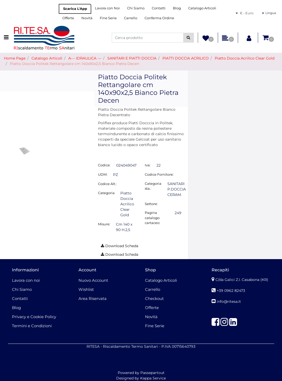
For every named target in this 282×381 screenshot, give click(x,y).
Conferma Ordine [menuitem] (159, 18)
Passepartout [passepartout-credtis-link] (152, 372)
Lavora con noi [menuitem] (26, 280)
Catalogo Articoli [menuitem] (202, 8)
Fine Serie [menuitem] (108, 18)
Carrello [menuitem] (130, 18)
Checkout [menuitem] (154, 298)
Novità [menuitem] (87, 18)
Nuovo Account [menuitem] (93, 280)
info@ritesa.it (229, 301)
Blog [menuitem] (177, 8)
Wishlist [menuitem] (86, 289)
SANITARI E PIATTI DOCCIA (131, 58)
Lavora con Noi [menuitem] (107, 8)
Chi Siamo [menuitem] (136, 8)
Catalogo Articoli (46, 58)
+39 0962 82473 (231, 290)
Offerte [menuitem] (68, 18)
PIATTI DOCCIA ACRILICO (185, 58)
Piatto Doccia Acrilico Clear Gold (244, 58)
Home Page (14, 58)
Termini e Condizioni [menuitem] (32, 325)
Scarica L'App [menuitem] (75, 8)
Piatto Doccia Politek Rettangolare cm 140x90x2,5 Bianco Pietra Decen (74, 63)
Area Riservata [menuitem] (92, 298)
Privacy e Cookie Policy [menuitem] (34, 316)
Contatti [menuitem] (159, 8)
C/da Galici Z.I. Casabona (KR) (241, 279)
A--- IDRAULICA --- (84, 58)
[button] (188, 38)
